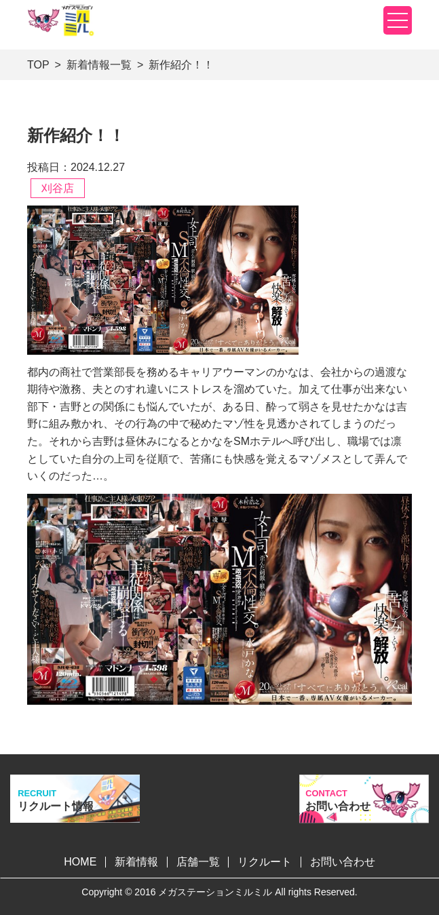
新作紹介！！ (181, 65)
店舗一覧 (198, 862)
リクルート (264, 862)
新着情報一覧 (99, 65)
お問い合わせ (342, 862)
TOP (38, 65)
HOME (80, 862)
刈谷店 (57, 188)
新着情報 (136, 862)
